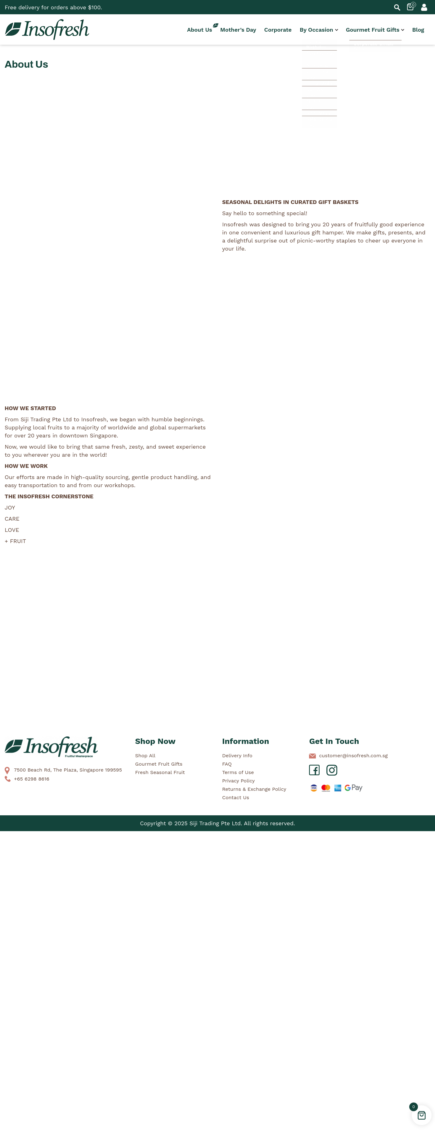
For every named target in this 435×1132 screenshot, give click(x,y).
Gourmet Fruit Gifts (373, 29)
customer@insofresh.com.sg (353, 755)
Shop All (145, 755)
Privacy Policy (238, 781)
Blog (418, 29)
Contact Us (235, 797)
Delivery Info (237, 755)
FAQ (227, 764)
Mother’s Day (238, 29)
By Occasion (316, 29)
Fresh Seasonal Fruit (160, 772)
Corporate (278, 29)
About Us (199, 29)
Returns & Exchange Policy (254, 789)
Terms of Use (238, 772)
